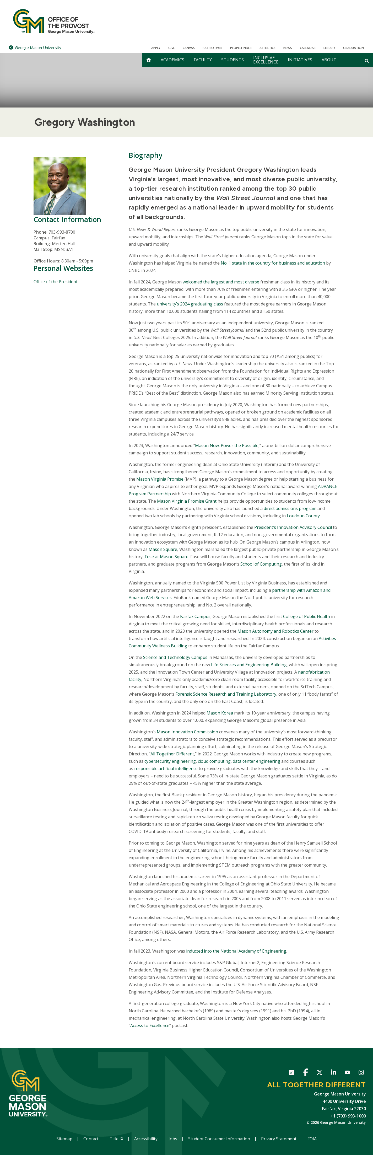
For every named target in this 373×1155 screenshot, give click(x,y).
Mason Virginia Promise (159, 479)
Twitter (319, 1073)
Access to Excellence (149, 1025)
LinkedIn (333, 1073)
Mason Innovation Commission (187, 732)
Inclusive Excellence (265, 60)
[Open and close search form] (367, 60)
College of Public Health (306, 616)
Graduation (353, 48)
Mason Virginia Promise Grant (187, 501)
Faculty (203, 60)
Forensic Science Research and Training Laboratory (225, 694)
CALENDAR (308, 48)
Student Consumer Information (219, 1139)
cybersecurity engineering (170, 761)
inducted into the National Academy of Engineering (236, 951)
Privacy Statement (279, 1139)
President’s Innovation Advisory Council (293, 527)
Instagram (361, 1073)
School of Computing (261, 564)
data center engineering (256, 761)
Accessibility (146, 1139)
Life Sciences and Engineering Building (249, 665)
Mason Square (163, 549)
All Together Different (172, 754)
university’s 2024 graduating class (190, 304)
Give (171, 48)
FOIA (312, 1139)
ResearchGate (291, 1073)
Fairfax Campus (195, 616)
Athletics (267, 48)
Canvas (189, 48)
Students (232, 60)
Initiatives (300, 60)
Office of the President (56, 281)
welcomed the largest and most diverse (221, 282)
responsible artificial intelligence (166, 768)
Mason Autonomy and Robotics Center (275, 631)
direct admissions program (290, 508)
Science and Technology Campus (175, 657)
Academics (172, 60)
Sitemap (64, 1139)
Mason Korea (220, 713)
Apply (155, 48)
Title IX (117, 1139)
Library (329, 48)
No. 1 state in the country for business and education (273, 263)
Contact (91, 1139)
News (287, 48)
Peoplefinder (241, 48)
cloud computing (214, 761)
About (329, 60)
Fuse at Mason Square (166, 557)
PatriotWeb (212, 48)
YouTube (347, 1073)
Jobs (173, 1139)
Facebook (305, 1073)
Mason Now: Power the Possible (226, 445)
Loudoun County (303, 516)
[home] (148, 60)
